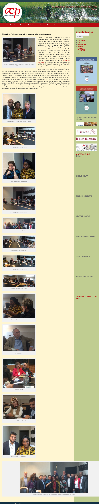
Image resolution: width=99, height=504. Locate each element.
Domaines (23, 25)
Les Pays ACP (82, 41)
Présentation (14, 25)
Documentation (51, 25)
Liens (80, 42)
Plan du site (82, 44)
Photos (80, 48)
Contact (80, 54)
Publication (80, 296)
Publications (31, 25)
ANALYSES (81, 50)
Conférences (41, 25)
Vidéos (80, 46)
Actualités (5, 25)
